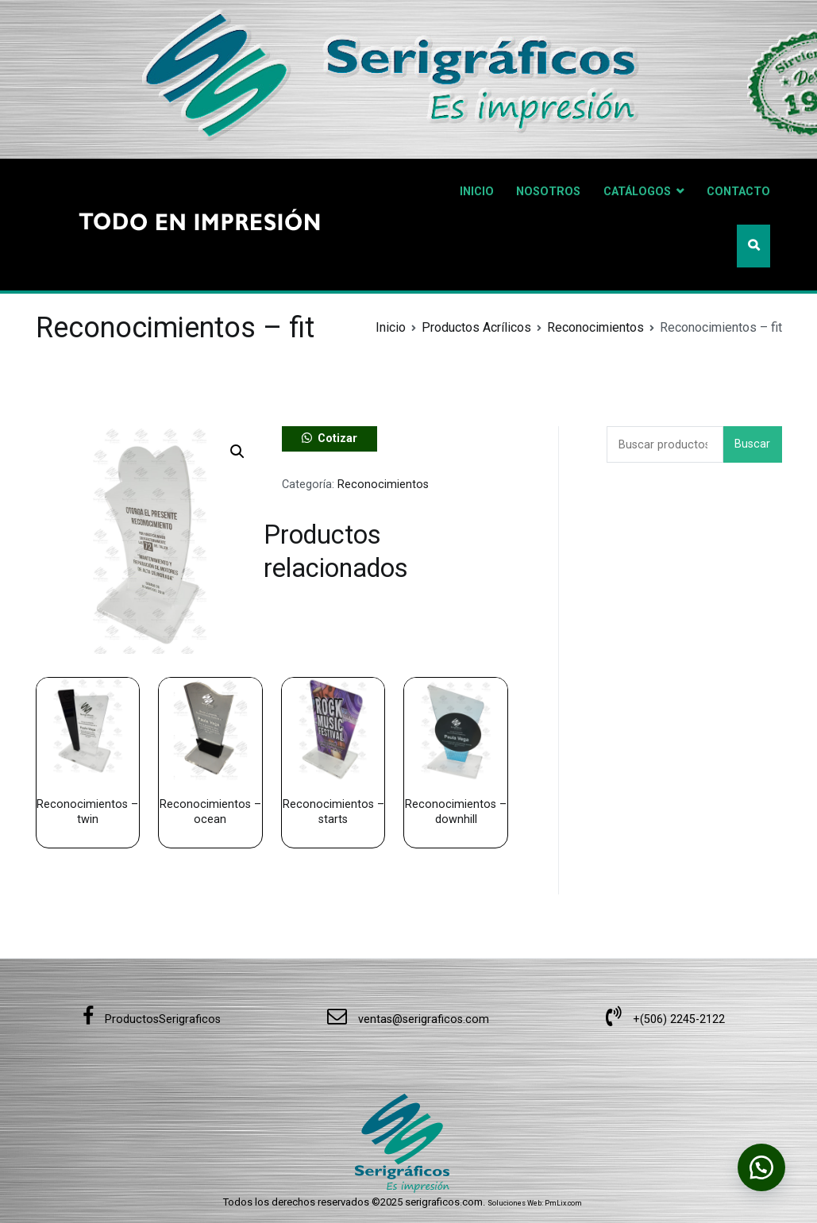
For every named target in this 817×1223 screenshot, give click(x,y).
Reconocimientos (595, 327)
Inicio (391, 327)
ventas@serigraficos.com (408, 1019)
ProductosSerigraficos (152, 1019)
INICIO (477, 191)
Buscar (752, 444)
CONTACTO (738, 191)
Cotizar (337, 438)
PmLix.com (563, 1203)
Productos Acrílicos (476, 327)
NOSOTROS (548, 191)
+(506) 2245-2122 (665, 1019)
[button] (237, 451)
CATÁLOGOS (637, 191)
